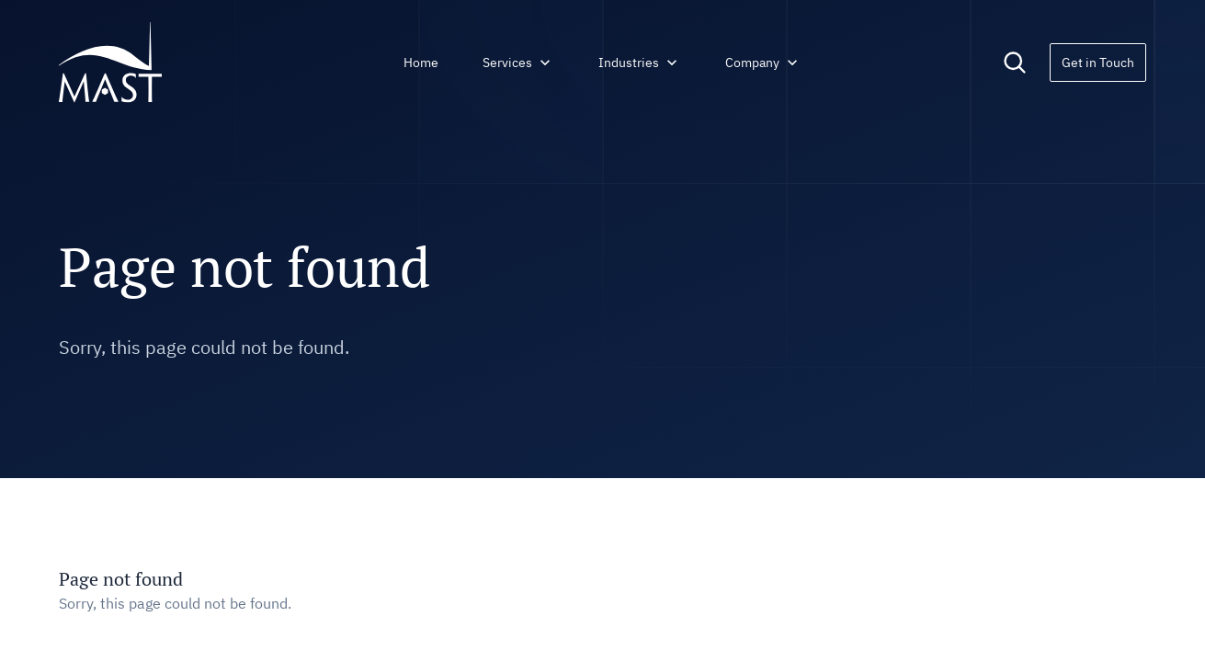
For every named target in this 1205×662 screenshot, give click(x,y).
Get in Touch (1098, 62)
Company (763, 62)
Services (518, 62)
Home (421, 62)
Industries (639, 62)
